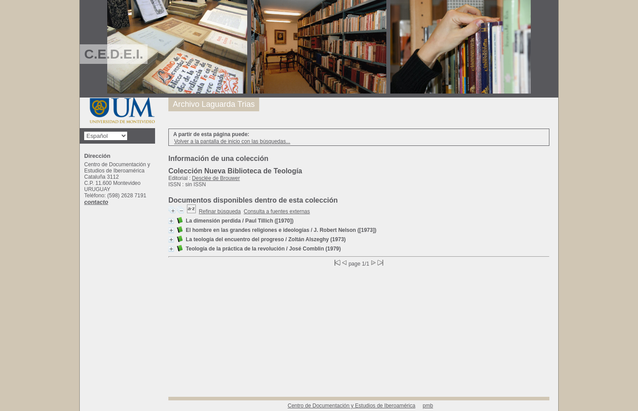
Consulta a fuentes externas (277, 211)
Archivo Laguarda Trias (214, 104)
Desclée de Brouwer (216, 178)
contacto (96, 202)
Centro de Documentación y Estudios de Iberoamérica (351, 406)
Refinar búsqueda (220, 211)
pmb (428, 406)
